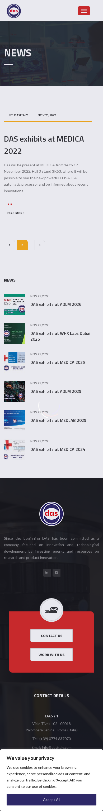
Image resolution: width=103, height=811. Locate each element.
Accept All (51, 799)
